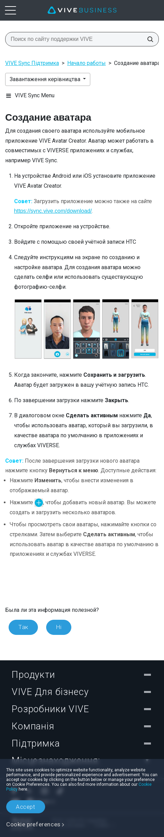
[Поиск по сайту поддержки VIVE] (148, 39)
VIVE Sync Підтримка (32, 63)
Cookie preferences (33, 824)
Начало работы (86, 63)
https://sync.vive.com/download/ (53, 211)
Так (23, 627)
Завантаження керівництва (46, 79)
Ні (59, 627)
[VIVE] (82, 10)
